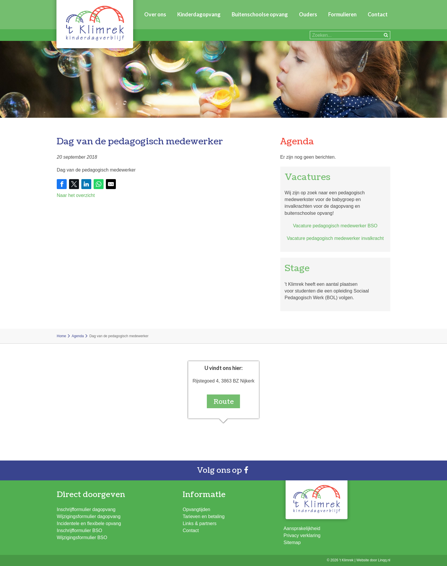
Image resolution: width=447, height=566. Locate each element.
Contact (378, 14)
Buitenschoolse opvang (260, 14)
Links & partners (199, 523)
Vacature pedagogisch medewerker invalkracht (335, 238)
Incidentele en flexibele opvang (89, 523)
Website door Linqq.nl (373, 560)
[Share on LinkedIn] (86, 184)
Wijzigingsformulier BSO (82, 537)
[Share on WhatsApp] (99, 184)
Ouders (308, 14)
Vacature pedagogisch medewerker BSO (335, 225)
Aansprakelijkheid (301, 528)
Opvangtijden (196, 509)
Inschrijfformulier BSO (79, 530)
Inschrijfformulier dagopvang (86, 509)
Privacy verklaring (301, 535)
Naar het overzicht (76, 195)
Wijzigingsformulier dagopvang (89, 516)
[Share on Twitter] (74, 184)
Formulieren (342, 14)
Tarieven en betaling (203, 516)
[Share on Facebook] (62, 184)
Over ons (155, 14)
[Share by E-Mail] (111, 184)
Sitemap (292, 542)
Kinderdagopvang (199, 14)
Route (224, 401)
